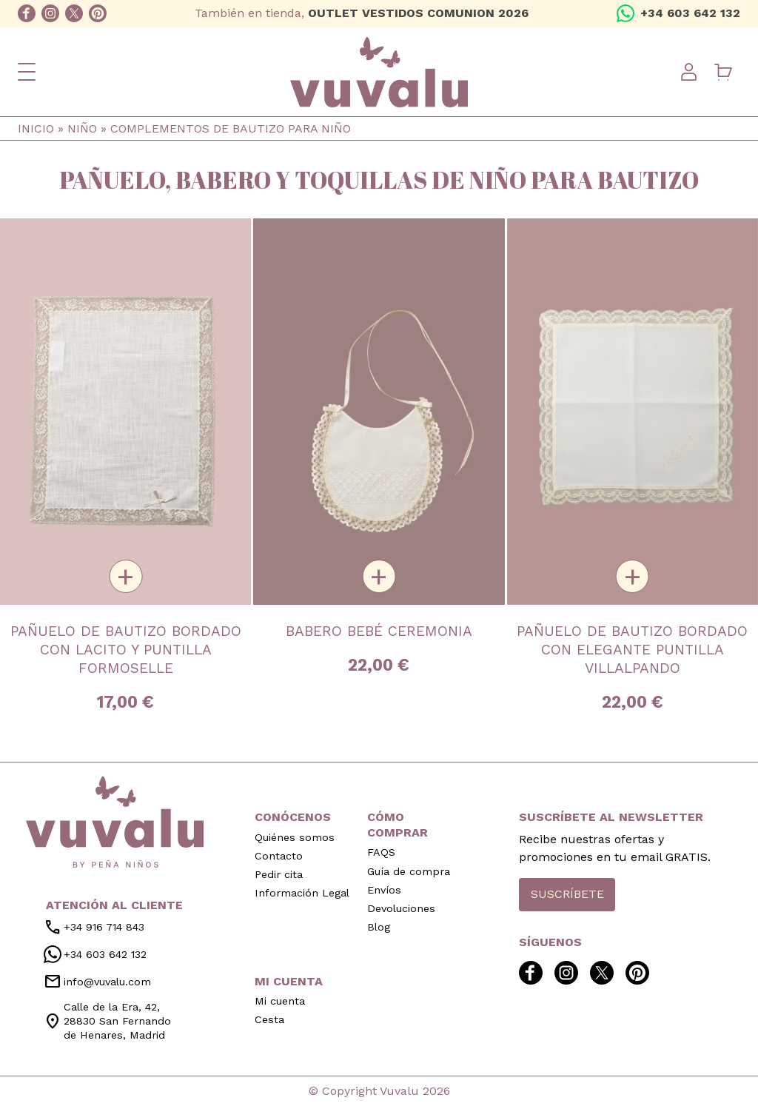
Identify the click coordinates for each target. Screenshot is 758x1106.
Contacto (279, 856)
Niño (82, 128)
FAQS (381, 852)
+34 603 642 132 (690, 13)
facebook (27, 13)
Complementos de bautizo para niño (230, 128)
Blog (378, 927)
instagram (50, 13)
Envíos (384, 890)
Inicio (36, 128)
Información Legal (302, 893)
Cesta (269, 1019)
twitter (74, 13)
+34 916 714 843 (94, 927)
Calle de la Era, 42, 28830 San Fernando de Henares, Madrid (107, 1021)
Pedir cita (279, 874)
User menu (688, 72)
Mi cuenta (280, 1001)
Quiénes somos (295, 837)
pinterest (98, 13)
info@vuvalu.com (97, 982)
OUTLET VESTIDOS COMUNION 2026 (418, 13)
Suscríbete (567, 894)
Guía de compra (408, 871)
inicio (115, 821)
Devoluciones (401, 908)
